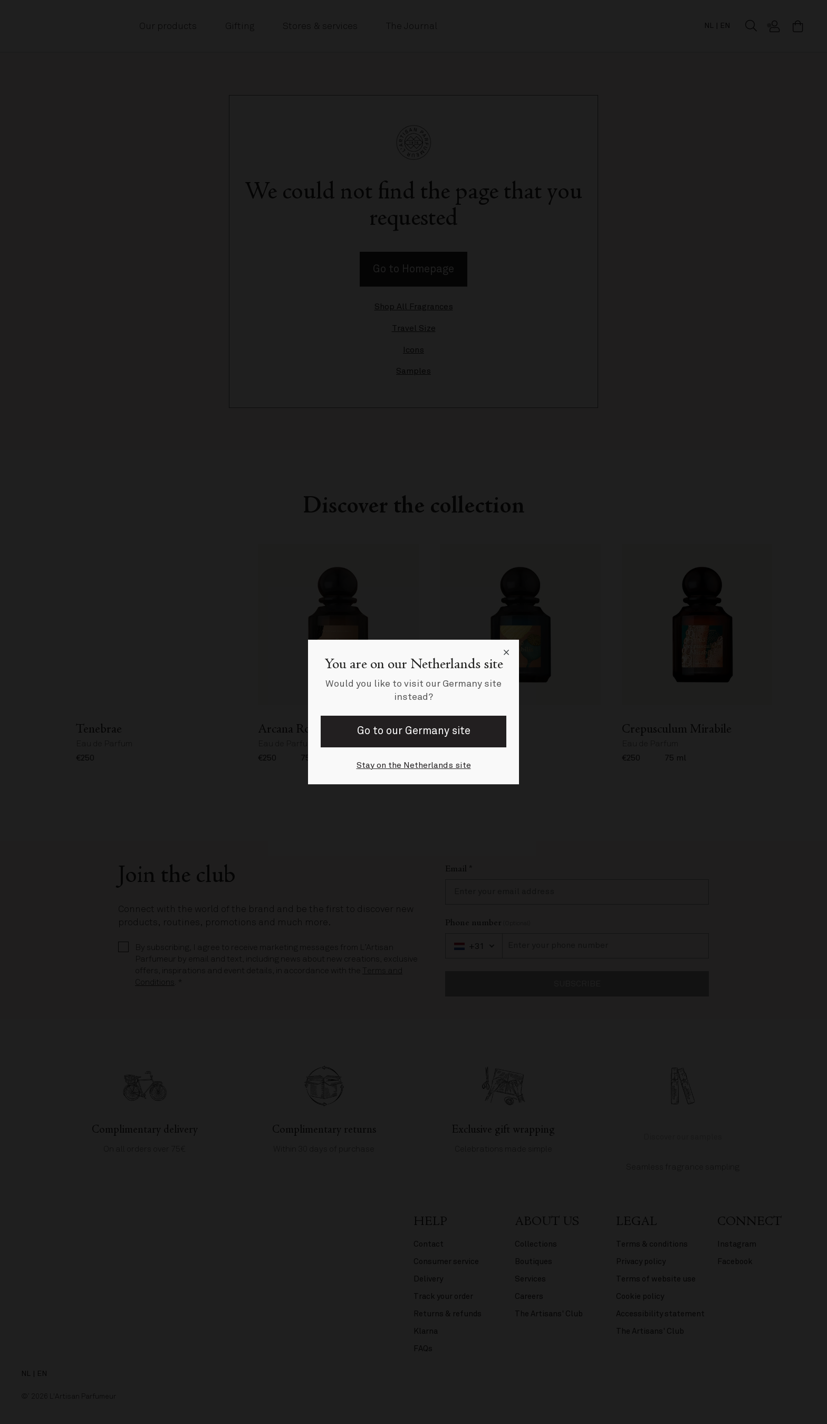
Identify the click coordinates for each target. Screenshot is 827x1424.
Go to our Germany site (413, 730)
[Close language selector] (506, 652)
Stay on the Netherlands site (414, 765)
